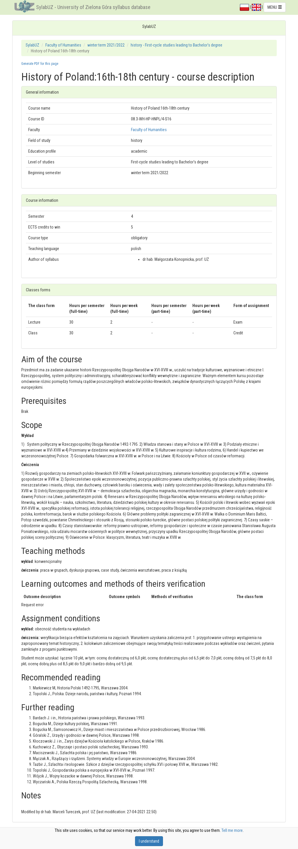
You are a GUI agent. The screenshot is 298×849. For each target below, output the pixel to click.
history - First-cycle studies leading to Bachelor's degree (176, 45)
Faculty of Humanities (63, 45)
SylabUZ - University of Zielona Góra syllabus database (93, 7)
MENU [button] (274, 7)
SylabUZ (32, 45)
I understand (149, 841)
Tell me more (232, 830)
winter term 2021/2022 (106, 45)
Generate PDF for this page (39, 64)
